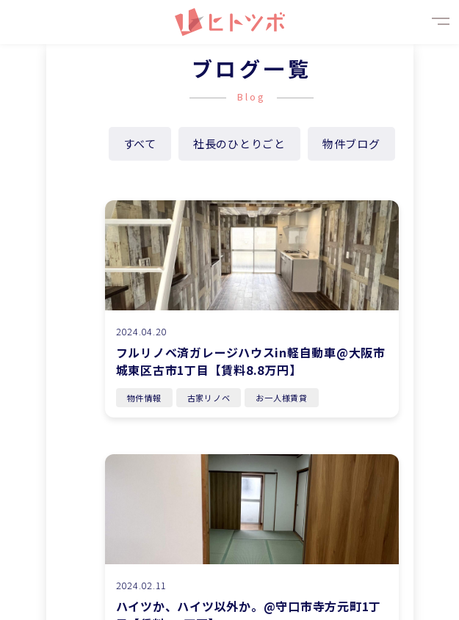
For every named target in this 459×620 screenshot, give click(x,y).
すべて (139, 143)
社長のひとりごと (239, 143)
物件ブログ (351, 143)
